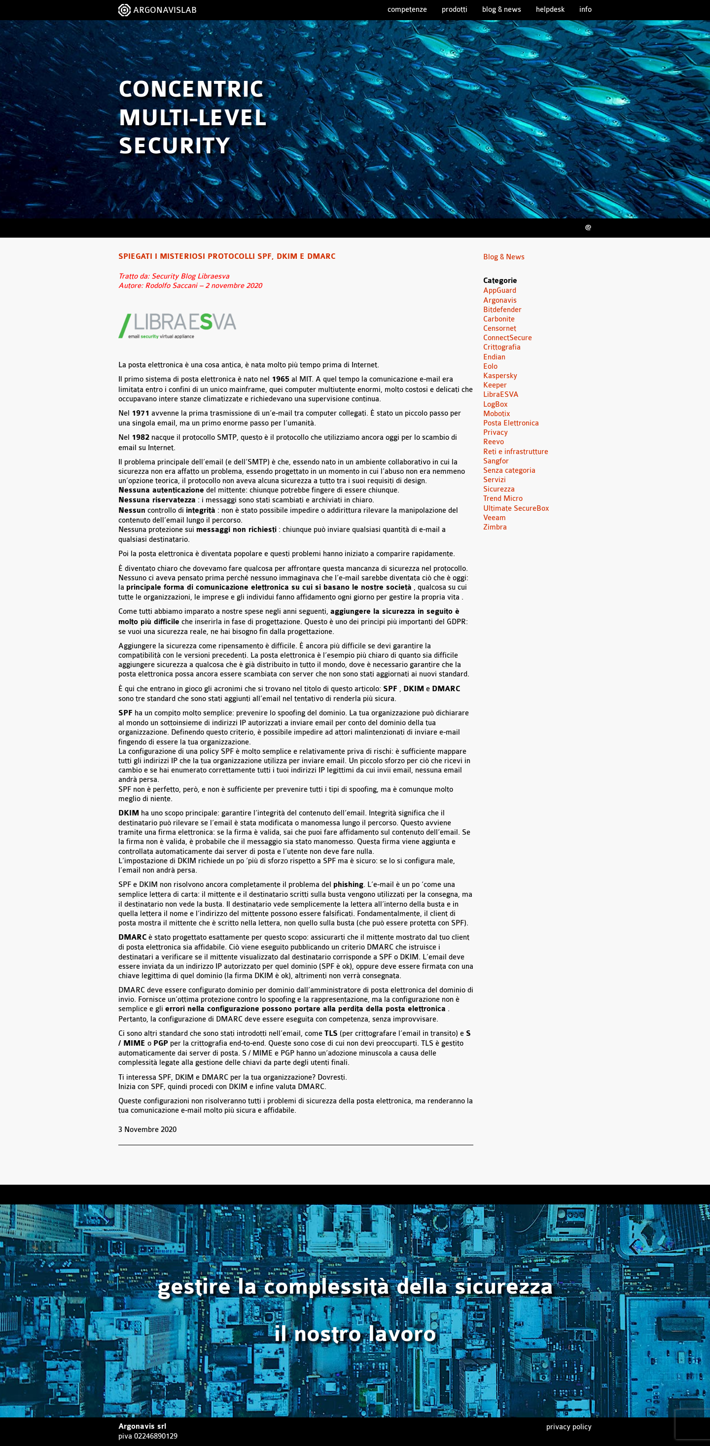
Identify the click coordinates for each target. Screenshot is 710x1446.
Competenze (407, 9)
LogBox (495, 404)
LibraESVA (501, 394)
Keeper (495, 385)
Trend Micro (503, 498)
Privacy (495, 432)
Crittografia (502, 347)
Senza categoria (509, 470)
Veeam (494, 518)
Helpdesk (550, 9)
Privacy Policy (569, 1427)
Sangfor (496, 461)
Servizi (494, 480)
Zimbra (495, 527)
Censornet (499, 328)
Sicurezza (499, 489)
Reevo (493, 442)
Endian (494, 357)
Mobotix (496, 414)
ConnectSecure (507, 338)
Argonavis (500, 300)
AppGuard (499, 290)
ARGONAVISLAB (165, 10)
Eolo (490, 366)
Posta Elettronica (511, 423)
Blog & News (501, 9)
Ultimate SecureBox (516, 508)
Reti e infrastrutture (515, 452)
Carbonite (499, 319)
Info (585, 9)
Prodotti (454, 9)
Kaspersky (500, 376)
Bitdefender (502, 310)
